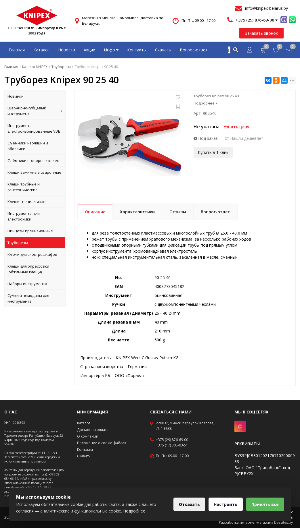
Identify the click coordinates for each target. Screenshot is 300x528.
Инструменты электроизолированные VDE (33, 128)
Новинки (15, 96)
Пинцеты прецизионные (30, 230)
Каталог (41, 50)
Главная (17, 50)
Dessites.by (283, 522)
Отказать (188, 504)
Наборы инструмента (27, 283)
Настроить (225, 504)
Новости (66, 50)
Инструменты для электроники (23, 216)
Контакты (136, 50)
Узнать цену (236, 126)
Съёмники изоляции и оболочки (27, 145)
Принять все (265, 504)
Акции (89, 50)
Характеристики (137, 211)
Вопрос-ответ (194, 50)
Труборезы (17, 242)
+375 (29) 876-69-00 (172, 440)
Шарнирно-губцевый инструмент (34, 110)
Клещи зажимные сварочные (34, 172)
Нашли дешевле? (244, 138)
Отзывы (177, 211)
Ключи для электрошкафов (32, 254)
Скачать (163, 50)
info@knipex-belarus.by (266, 8)
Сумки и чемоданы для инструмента (28, 298)
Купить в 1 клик (213, 152)
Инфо (111, 50)
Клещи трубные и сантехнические (23, 186)
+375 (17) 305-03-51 (172, 445)
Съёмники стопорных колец (33, 160)
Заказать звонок (261, 33)
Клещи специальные (26, 201)
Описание (95, 211)
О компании (87, 436)
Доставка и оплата (92, 429)
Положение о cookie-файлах (101, 442)
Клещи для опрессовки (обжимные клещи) (28, 269)
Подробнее (206, 103)
